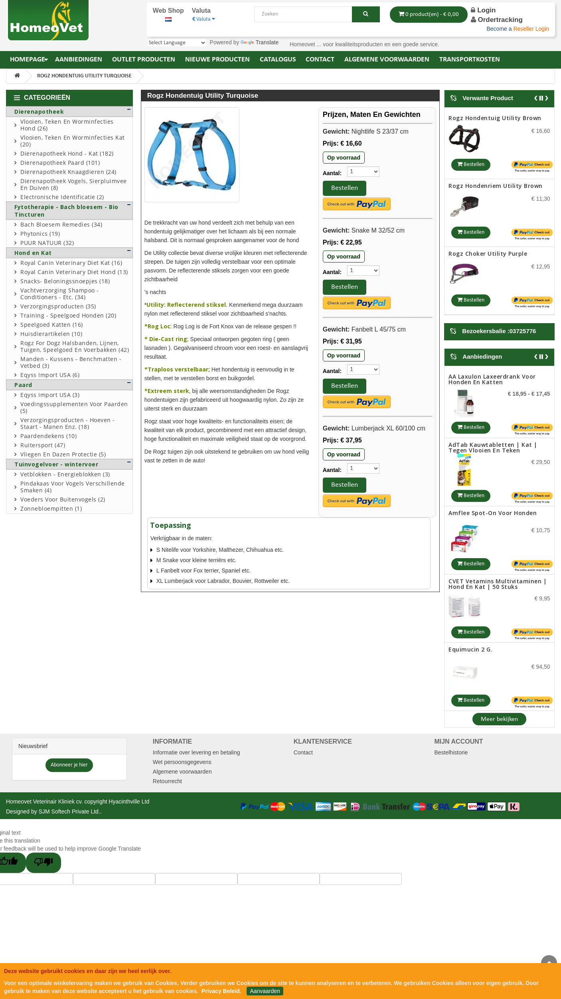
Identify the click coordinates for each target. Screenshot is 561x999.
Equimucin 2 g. (470, 649)
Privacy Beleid (220, 991)
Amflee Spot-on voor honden (492, 513)
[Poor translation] (43, 863)
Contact (303, 752)
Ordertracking (500, 20)
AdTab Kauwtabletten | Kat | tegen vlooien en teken (492, 447)
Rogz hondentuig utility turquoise (84, 76)
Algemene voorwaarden (182, 771)
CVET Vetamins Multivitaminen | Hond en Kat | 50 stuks (497, 583)
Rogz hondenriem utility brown (495, 186)
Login (483, 10)
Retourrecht (167, 781)
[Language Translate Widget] (177, 43)
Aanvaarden (265, 991)
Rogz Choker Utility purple (487, 253)
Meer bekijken (499, 719)
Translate (260, 42)
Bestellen (344, 188)
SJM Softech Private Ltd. (69, 811)
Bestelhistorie (451, 752)
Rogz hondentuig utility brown (494, 118)
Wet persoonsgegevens (182, 762)
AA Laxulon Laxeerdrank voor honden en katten (492, 379)
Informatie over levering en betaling (196, 752)
